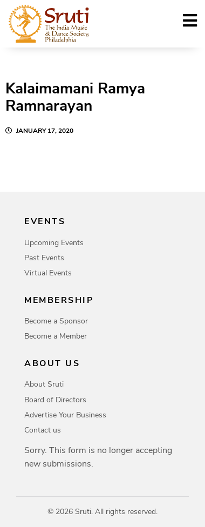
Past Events (44, 258)
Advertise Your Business (65, 415)
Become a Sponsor (56, 321)
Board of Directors (55, 400)
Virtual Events (48, 273)
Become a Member (55, 336)
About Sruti (44, 384)
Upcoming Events (54, 243)
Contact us (42, 430)
